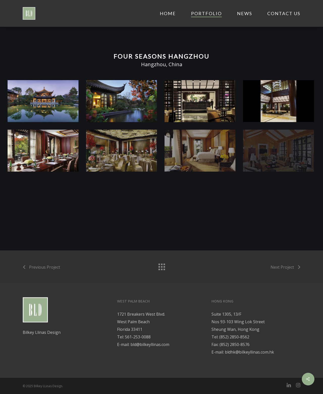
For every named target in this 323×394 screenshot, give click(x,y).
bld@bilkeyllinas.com (149, 344)
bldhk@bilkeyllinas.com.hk (249, 352)
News (244, 13)
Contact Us (283, 13)
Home (168, 13)
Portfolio (206, 13)
